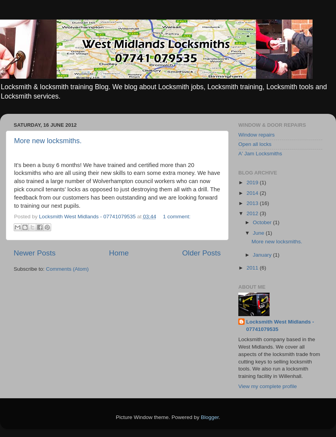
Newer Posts (34, 253)
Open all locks (255, 144)
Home (119, 253)
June (259, 233)
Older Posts (201, 253)
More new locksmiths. (48, 141)
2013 (253, 203)
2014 (253, 193)
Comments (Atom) (67, 269)
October (263, 222)
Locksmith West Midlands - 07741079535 (280, 325)
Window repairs (256, 135)
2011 (253, 268)
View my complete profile (267, 386)
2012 (253, 213)
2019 (253, 182)
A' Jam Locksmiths (260, 153)
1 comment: (177, 216)
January (263, 255)
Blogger (210, 417)
